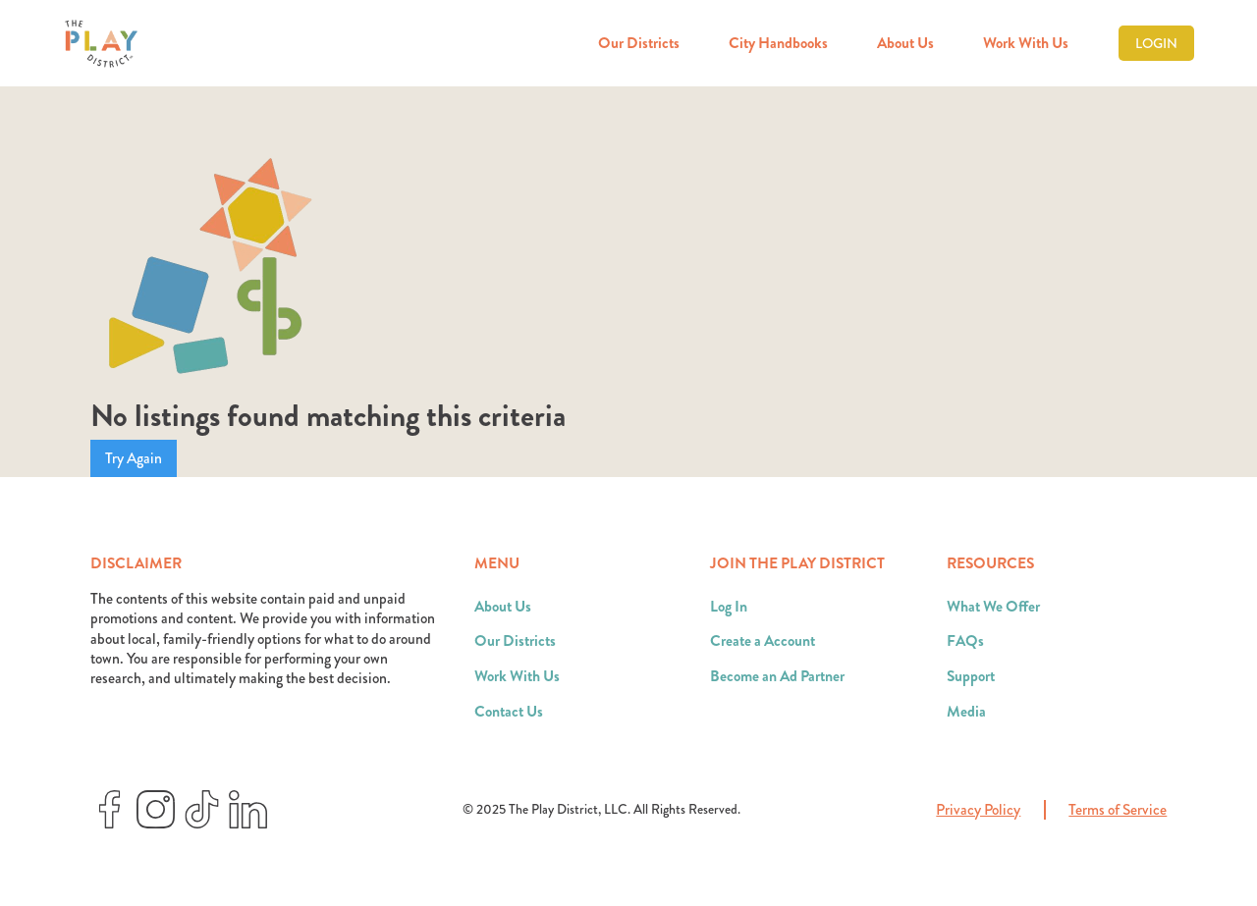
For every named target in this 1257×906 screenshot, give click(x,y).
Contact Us (508, 711)
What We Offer (993, 606)
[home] (101, 44)
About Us (905, 43)
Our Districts (639, 43)
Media (966, 711)
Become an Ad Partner (777, 676)
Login (1156, 43)
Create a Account (762, 641)
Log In (728, 606)
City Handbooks (778, 43)
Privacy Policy (978, 810)
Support (971, 676)
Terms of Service (1117, 810)
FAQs (965, 641)
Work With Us (1025, 43)
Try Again (133, 458)
